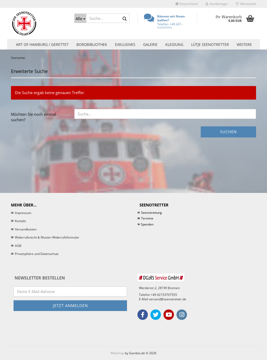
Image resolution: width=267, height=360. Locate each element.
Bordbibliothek (91, 44)
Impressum (23, 213)
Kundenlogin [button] (216, 4)
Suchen (228, 131)
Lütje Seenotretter (210, 44)
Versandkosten (26, 229)
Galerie (150, 44)
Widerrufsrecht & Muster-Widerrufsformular (47, 237)
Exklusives (125, 44)
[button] (187, 4)
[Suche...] (80, 18)
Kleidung (174, 44)
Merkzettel (246, 4)
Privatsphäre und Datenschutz (37, 254)
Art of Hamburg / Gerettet (42, 44)
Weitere (244, 44)
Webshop (117, 353)
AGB (18, 245)
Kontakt (20, 221)
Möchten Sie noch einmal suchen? (33, 117)
